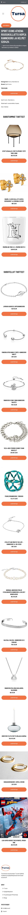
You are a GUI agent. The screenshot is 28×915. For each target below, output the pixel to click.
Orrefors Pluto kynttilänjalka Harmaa (14, 736)
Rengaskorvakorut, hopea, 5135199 (14, 782)
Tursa (5, 888)
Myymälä (6, 25)
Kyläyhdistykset (8, 891)
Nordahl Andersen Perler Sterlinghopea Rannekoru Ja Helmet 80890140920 (14, 592)
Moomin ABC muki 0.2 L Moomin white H (14, 247)
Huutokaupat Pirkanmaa (11, 895)
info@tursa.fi (23, 2)
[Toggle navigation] (3, 13)
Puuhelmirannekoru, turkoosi (14, 496)
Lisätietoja (14, 93)
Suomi (4, 2)
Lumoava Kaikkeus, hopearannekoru (14, 306)
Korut (10, 82)
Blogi (5, 898)
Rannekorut (15, 82)
